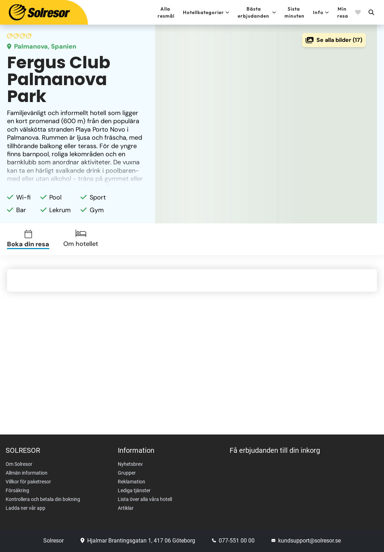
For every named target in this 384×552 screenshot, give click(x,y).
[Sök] (371, 12)
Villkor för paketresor (28, 481)
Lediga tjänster (134, 490)
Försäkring (17, 490)
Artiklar (126, 508)
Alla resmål (166, 12)
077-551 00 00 (233, 540)
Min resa (342, 12)
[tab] (32, 239)
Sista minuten (294, 12)
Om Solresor (19, 464)
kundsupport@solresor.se (306, 540)
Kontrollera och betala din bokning (43, 499)
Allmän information (26, 473)
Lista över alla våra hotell (145, 499)
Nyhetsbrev (130, 464)
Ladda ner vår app (25, 508)
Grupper (127, 473)
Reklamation (131, 481)
